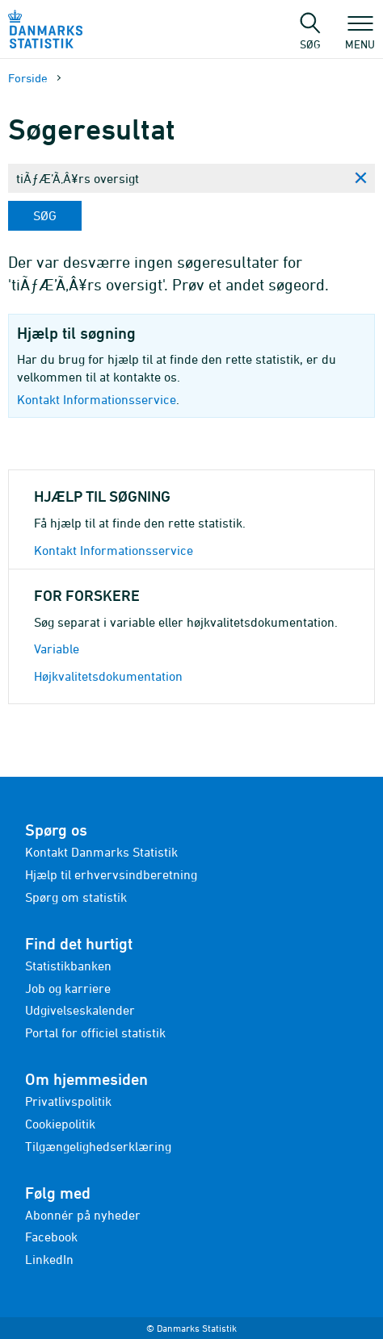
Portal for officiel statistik (95, 1032)
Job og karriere (68, 988)
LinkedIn (49, 1259)
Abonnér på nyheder (83, 1215)
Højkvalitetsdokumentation (108, 676)
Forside (28, 78)
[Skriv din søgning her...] (177, 178)
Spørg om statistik (76, 897)
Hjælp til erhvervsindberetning (111, 874)
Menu (360, 36)
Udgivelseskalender (80, 1010)
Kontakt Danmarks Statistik (101, 852)
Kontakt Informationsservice (96, 399)
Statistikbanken (68, 965)
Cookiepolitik (60, 1123)
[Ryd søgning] (360, 178)
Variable (56, 648)
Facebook (51, 1236)
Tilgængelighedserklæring (98, 1146)
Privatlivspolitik (68, 1101)
